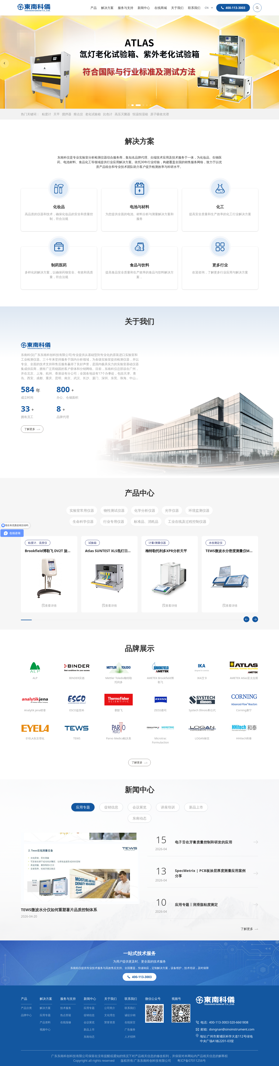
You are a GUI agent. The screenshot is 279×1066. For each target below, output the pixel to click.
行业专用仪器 (113, 521)
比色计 (107, 114)
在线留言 (130, 1022)
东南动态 (139, 818)
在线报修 (65, 1022)
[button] (128, 105)
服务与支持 (125, 8)
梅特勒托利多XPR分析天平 (166, 550)
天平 (56, 114)
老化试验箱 (93, 114)
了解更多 (32, 429)
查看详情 (49, 605)
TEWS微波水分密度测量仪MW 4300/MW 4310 (230, 550)
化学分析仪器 (144, 510)
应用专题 (83, 807)
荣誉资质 (109, 1022)
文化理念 (109, 1015)
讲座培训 (168, 807)
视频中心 (45, 1029)
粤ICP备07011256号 (191, 1060)
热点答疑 (65, 1015)
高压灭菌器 (122, 114)
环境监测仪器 (199, 510)
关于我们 (177, 8)
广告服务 (130, 1029)
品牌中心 (26, 1015)
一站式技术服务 (139, 953)
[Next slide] (274, 63)
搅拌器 (66, 114)
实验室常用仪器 (82, 510)
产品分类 (26, 1008)
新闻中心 (144, 8)
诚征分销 (130, 1015)
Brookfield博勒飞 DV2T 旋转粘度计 (49, 550)
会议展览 (139, 807)
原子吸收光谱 (159, 114)
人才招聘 (130, 1036)
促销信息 (111, 807)
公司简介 (109, 1008)
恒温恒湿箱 (140, 114)
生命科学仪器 (83, 521)
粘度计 (46, 114)
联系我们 (194, 8)
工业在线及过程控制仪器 (187, 521)
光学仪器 (172, 510)
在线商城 (160, 8)
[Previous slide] (4, 63)
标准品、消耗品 (146, 521)
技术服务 (65, 1008)
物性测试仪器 (114, 510)
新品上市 (196, 807)
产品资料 (45, 1022)
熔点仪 (78, 114)
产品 (93, 8)
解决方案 (107, 8)
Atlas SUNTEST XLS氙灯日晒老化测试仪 (109, 550)
